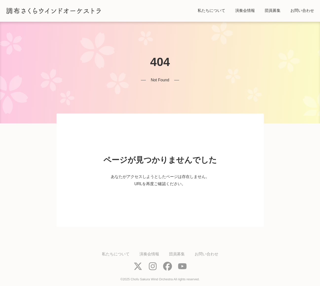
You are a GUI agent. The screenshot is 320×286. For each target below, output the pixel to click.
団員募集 (177, 254)
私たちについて (116, 254)
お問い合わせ (206, 254)
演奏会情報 (149, 254)
